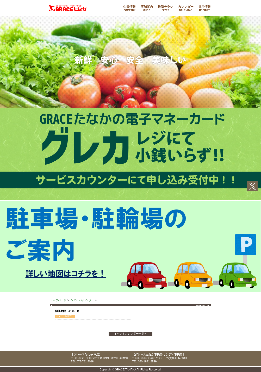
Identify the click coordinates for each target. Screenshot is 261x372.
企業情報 (129, 8)
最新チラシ (165, 8)
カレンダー (186, 8)
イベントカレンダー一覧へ (130, 333)
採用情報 (204, 8)
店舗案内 (147, 8)
